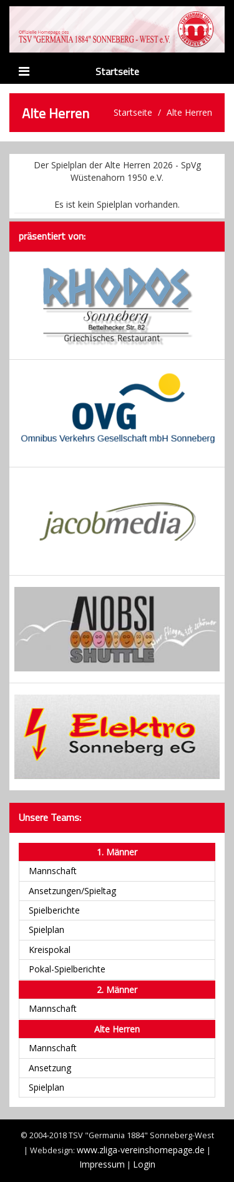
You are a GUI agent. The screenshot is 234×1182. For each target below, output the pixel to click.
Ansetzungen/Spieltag (72, 891)
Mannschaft (53, 871)
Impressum (102, 1164)
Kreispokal (50, 949)
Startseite (117, 71)
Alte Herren (189, 112)
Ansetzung (50, 1068)
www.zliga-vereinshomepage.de (141, 1150)
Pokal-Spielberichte (67, 969)
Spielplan (46, 929)
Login (144, 1164)
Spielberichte (54, 910)
